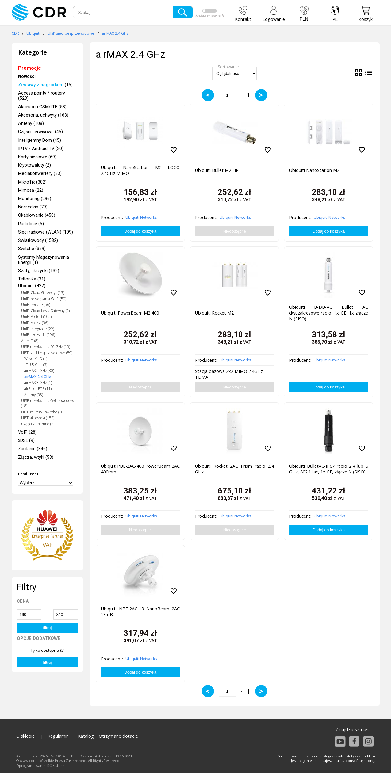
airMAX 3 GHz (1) (38, 382)
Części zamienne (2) (37, 424)
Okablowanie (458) (36, 215)
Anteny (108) (31, 123)
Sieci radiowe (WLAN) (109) (45, 232)
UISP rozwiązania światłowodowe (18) (48, 403)
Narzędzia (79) (33, 207)
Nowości (27, 76)
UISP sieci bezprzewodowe (71, 33)
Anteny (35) (33, 394)
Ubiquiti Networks (141, 217)
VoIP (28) (27, 432)
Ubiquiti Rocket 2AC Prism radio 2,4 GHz (234, 469)
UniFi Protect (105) (36, 316)
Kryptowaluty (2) (34, 165)
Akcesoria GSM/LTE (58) (42, 107)
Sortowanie (228, 66)
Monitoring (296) (34, 198)
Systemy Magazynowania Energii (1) (43, 260)
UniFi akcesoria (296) (38, 334)
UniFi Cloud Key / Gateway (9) (45, 310)
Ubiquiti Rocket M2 (214, 313)
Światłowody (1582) (38, 240)
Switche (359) (32, 248)
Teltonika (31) (31, 279)
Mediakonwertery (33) (40, 173)
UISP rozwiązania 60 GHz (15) (45, 346)
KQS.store (55, 765)
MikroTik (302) (32, 182)
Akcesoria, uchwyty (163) (43, 115)
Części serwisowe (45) (40, 131)
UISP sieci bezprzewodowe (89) (46, 352)
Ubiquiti (33, 33)
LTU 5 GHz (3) (35, 364)
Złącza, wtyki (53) (35, 457)
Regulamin (58, 736)
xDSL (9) (26, 440)
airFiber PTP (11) (38, 388)
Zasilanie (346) (32, 448)
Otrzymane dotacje (118, 736)
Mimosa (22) (30, 190)
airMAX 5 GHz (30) (39, 370)
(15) (45, 84)
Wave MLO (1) (35, 358)
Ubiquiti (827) (32, 285)
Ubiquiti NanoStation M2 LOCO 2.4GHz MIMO (140, 170)
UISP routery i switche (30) (42, 412)
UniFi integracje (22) (37, 328)
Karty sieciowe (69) (37, 157)
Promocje (29, 68)
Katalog (86, 736)
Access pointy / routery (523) (41, 96)
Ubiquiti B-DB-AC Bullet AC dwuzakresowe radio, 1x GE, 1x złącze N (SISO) (328, 313)
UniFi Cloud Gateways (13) (42, 292)
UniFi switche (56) (35, 304)
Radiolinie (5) (31, 223)
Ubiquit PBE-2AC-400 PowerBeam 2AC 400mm (140, 469)
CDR (15, 33)
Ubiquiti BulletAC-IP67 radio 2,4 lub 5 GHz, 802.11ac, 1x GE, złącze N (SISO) (328, 469)
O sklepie (25, 736)
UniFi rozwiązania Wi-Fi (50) (43, 298)
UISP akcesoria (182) (37, 417)
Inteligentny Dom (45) (39, 140)
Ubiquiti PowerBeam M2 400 (130, 313)
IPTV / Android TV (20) (40, 148)
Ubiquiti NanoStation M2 (314, 170)
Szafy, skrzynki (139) (38, 270)
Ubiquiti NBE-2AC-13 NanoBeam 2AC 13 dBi (140, 611)
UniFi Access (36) (34, 322)
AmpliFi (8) (29, 340)
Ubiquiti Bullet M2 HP (217, 170)
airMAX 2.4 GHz (115, 33)
